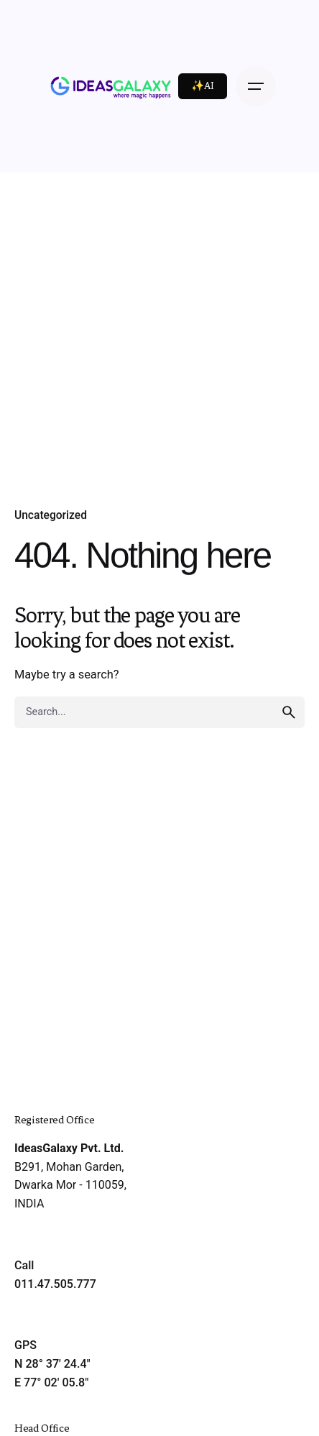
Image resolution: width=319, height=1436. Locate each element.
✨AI (202, 86)
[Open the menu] (256, 86)
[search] (289, 712)
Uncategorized (50, 515)
